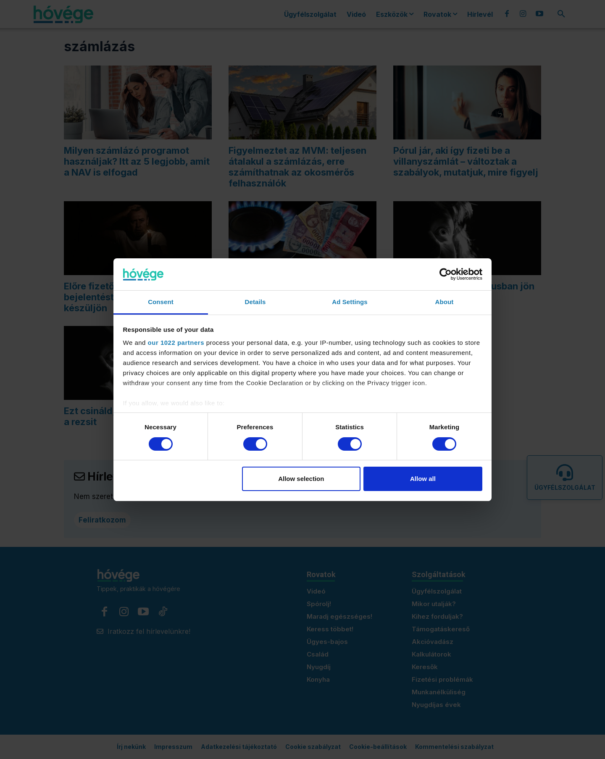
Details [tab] (255, 301)
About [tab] (444, 301)
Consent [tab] (161, 301)
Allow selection (301, 478)
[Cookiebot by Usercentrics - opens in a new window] (445, 274)
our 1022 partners (176, 342)
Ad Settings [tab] (349, 301)
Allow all (423, 478)
